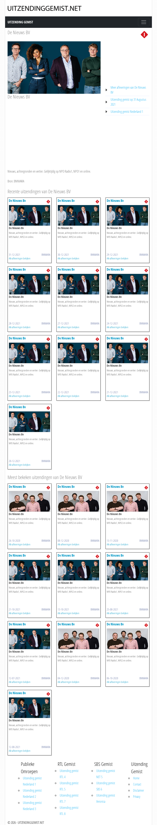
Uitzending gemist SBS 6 (105, 786)
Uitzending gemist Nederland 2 (32, 793)
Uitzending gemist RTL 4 (69, 773)
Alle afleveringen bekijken (19, 258)
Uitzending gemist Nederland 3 (32, 805)
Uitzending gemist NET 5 (105, 773)
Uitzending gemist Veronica (105, 798)
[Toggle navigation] (143, 22)
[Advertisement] (54, 130)
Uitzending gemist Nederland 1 (127, 111)
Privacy (136, 796)
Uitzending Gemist (20, 22)
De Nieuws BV (19, 32)
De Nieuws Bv (17, 200)
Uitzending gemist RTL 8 (69, 810)
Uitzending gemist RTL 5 (69, 786)
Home (136, 778)
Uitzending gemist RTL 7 (69, 798)
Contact (137, 784)
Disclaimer (138, 790)
